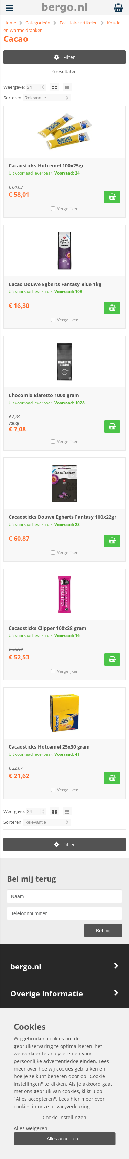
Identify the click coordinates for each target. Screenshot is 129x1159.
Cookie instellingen (64, 1117)
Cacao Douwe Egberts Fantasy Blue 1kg (55, 284)
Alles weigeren (30, 1128)
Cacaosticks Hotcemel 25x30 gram (49, 746)
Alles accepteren (65, 1139)
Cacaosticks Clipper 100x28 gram (47, 628)
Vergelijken (67, 209)
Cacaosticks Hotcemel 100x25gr (46, 165)
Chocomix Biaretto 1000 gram (44, 395)
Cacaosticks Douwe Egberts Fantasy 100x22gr (62, 517)
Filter (64, 57)
